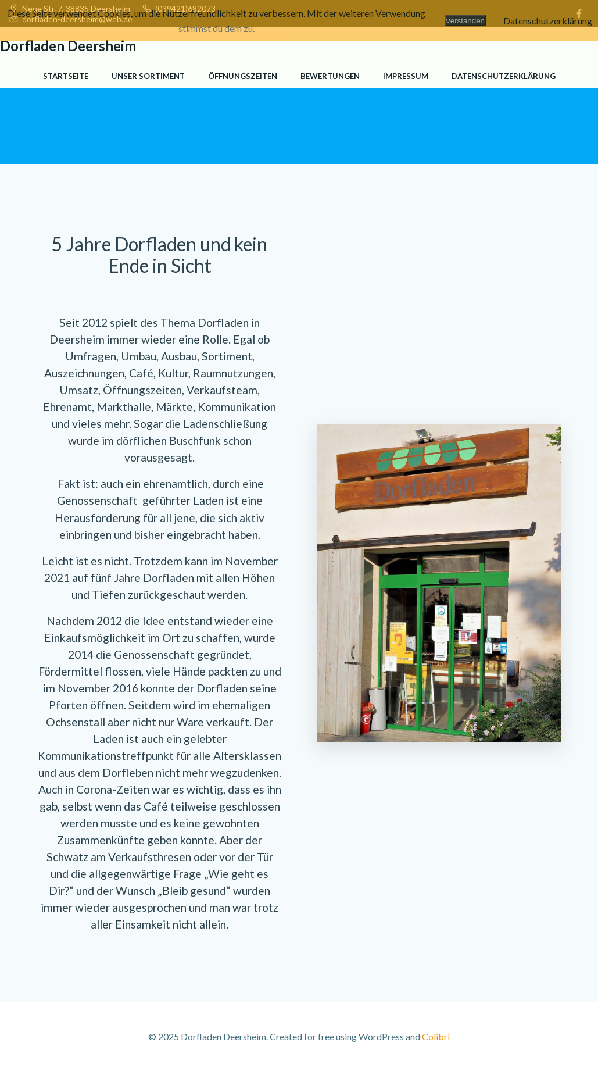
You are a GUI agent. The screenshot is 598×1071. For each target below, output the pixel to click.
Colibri (436, 1036)
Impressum (405, 76)
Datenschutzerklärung (504, 76)
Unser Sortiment (148, 76)
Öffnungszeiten (242, 76)
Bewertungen (330, 76)
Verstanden (465, 20)
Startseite (65, 76)
